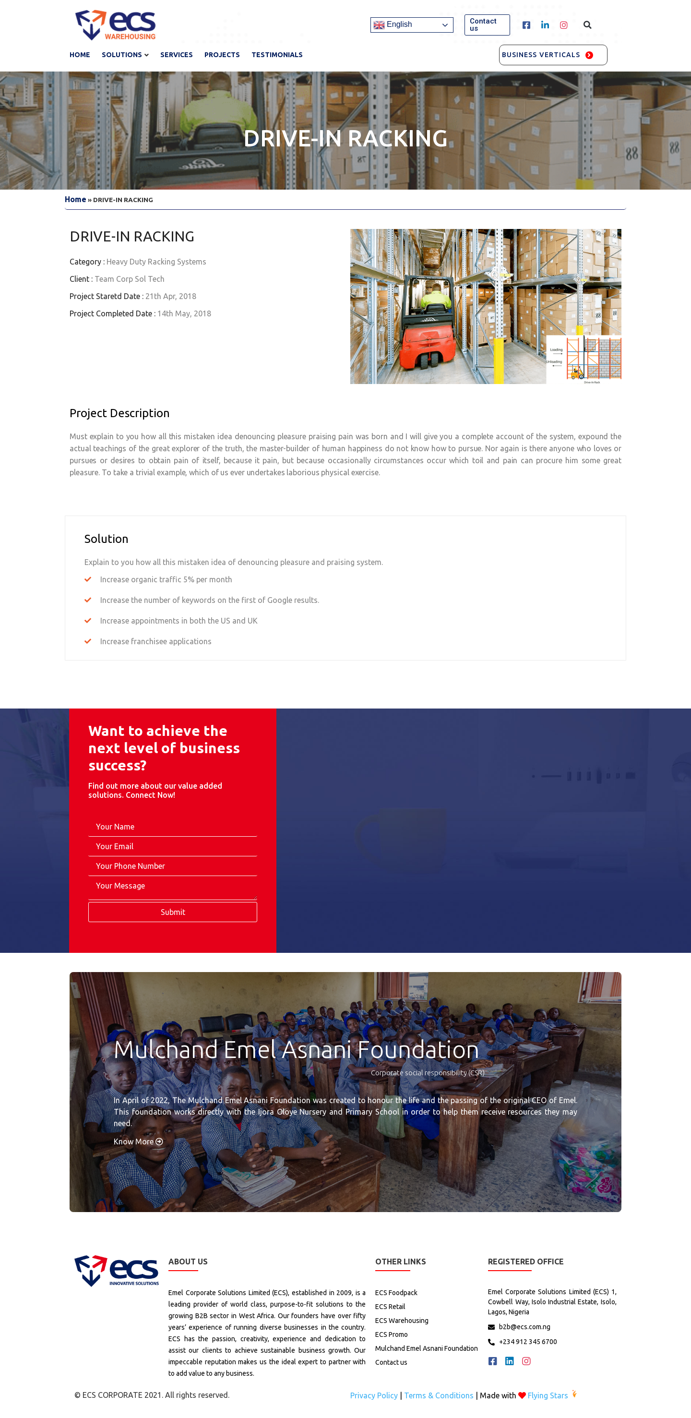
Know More (138, 1141)
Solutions (122, 55)
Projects (222, 55)
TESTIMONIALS (277, 55)
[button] (487, 25)
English (392, 25)
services (176, 55)
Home (80, 55)
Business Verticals (541, 55)
